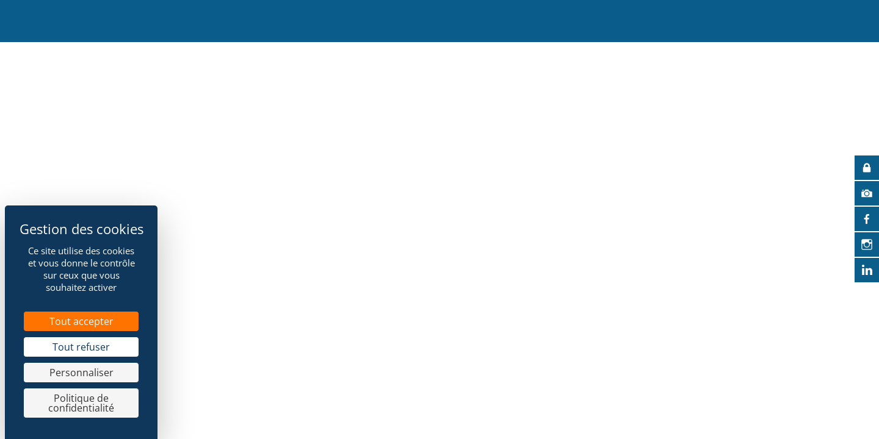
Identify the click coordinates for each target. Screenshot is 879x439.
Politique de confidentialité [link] (81, 403)
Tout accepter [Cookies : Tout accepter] (81, 321)
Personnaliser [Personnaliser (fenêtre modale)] (81, 372)
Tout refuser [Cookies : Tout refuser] (81, 347)
